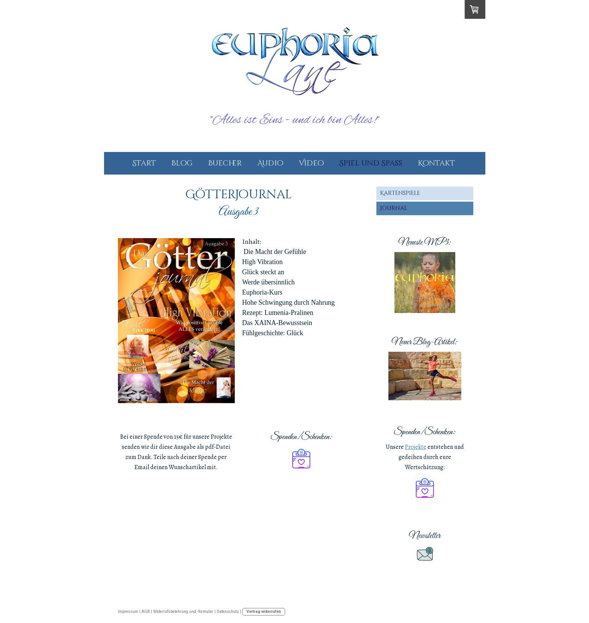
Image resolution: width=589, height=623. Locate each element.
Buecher (225, 163)
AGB (146, 611)
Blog (182, 163)
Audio (270, 163)
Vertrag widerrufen (263, 611)
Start (144, 163)
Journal (393, 208)
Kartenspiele (400, 193)
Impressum (128, 611)
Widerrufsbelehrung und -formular (183, 611)
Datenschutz (228, 611)
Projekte (415, 447)
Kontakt (436, 163)
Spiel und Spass (370, 163)
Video (311, 163)
